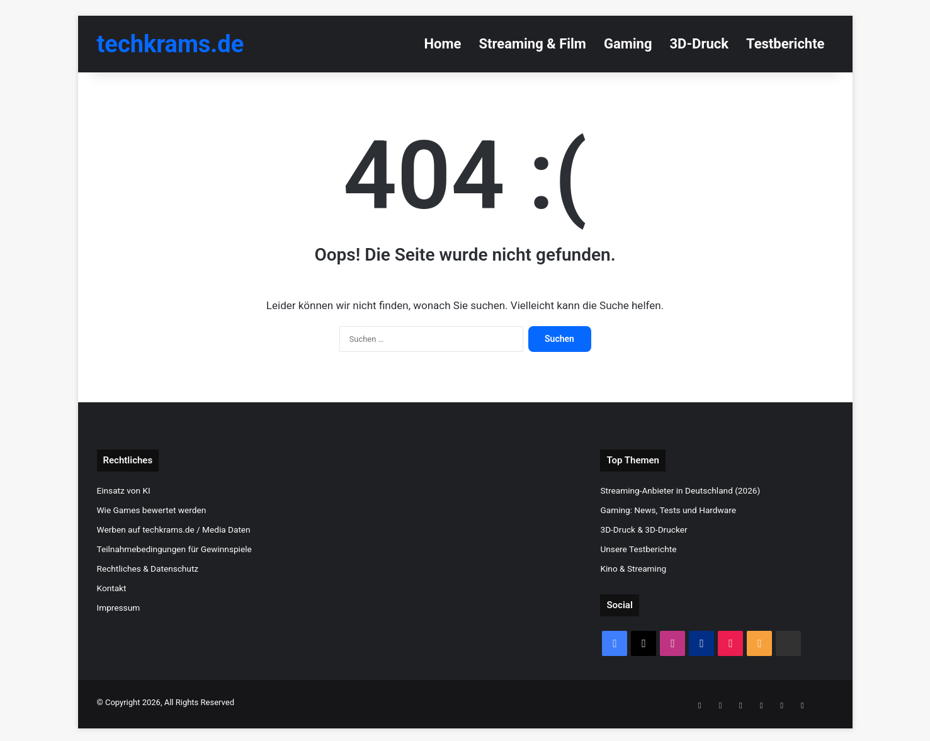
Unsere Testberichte (638, 549)
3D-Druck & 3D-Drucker (643, 529)
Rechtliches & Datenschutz (148, 568)
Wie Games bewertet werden (152, 510)
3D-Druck (699, 44)
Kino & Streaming (633, 568)
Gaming (628, 44)
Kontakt (112, 588)
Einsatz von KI (123, 490)
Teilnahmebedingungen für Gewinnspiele (174, 549)
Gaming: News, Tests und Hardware (667, 510)
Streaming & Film (532, 44)
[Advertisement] (464, 538)
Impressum (118, 607)
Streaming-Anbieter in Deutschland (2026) (680, 490)
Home (443, 44)
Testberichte (785, 44)
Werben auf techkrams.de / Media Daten (174, 529)
